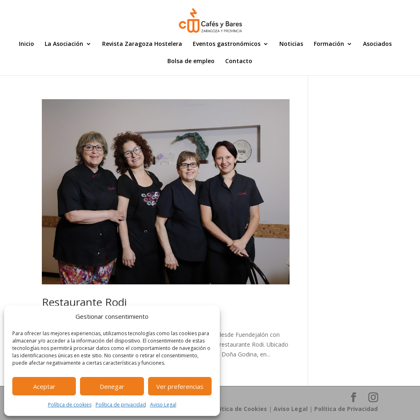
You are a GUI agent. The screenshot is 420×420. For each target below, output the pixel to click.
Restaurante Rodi (84, 302)
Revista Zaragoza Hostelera (142, 44)
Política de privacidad (121, 404)
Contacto (238, 61)
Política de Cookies (239, 409)
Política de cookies (69, 404)
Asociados (377, 44)
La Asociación (64, 44)
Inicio (26, 44)
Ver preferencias (179, 386)
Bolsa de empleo (191, 61)
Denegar (112, 386)
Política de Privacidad (346, 409)
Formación (329, 44)
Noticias (291, 44)
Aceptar (44, 386)
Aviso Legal (163, 404)
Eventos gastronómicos (226, 44)
